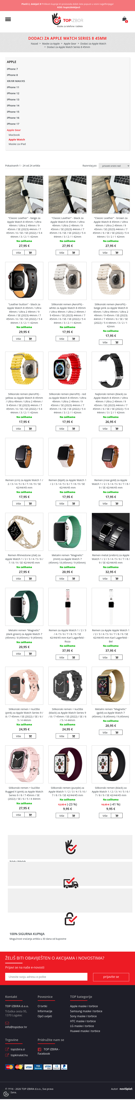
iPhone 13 (13, 99)
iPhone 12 (13, 93)
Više (18, 252)
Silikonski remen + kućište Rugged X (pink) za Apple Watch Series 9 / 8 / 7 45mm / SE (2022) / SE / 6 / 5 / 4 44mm (24, 793)
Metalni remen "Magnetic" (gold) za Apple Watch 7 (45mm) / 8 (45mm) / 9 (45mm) (111, 712)
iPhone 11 (13, 87)
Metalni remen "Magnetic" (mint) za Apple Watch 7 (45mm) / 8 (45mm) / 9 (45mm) (67, 558)
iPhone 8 (12, 75)
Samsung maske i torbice (86, 1011)
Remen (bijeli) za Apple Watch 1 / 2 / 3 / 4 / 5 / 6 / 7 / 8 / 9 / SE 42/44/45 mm (67, 483)
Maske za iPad (17, 144)
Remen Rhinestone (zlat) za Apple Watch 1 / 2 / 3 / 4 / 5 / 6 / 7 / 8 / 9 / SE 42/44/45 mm (24, 558)
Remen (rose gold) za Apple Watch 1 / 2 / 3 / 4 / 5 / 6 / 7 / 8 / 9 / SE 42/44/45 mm (111, 483)
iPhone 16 (13, 117)
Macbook (14, 134)
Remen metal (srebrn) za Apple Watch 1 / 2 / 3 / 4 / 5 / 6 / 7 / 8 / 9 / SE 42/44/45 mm (111, 558)
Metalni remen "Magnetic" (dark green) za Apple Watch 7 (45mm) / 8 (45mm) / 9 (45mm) (24, 633)
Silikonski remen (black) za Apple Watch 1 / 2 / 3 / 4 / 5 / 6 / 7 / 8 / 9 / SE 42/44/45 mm (111, 791)
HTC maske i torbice (83, 1021)
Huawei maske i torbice (85, 1031)
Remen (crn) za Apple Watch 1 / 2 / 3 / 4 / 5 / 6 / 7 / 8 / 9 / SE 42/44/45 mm (24, 483)
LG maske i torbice (82, 1026)
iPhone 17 (13, 123)
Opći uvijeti (45, 1016)
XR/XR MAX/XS (16, 81)
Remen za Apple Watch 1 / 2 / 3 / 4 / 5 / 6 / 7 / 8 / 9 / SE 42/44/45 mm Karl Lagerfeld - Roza (67, 635)
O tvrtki (42, 1006)
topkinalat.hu (19, 1055)
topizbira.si (18, 1049)
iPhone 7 (12, 69)
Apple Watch (17, 139)
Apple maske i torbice (84, 1006)
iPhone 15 (13, 111)
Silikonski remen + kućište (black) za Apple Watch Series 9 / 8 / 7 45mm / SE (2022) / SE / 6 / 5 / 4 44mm (67, 714)
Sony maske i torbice (83, 1016)
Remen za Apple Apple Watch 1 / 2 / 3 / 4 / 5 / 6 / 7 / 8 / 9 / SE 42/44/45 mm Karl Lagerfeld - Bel (111, 635)
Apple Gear (14, 130)
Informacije (45, 1011)
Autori (120, 1089)
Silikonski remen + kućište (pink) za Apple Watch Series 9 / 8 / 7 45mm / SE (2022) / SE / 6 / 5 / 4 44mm (24, 714)
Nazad (34, 43)
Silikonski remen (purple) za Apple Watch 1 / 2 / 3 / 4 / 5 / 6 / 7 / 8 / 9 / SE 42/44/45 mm (67, 791)
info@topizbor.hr (16, 1027)
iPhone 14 (13, 105)
